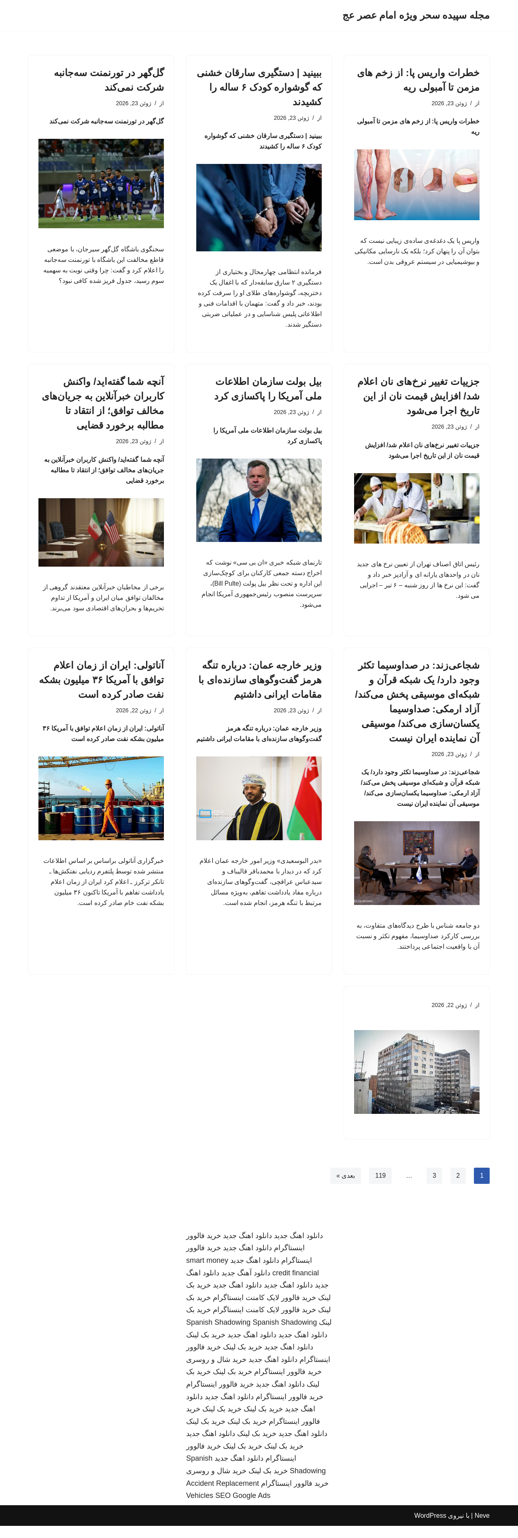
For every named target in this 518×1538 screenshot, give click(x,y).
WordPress (430, 1527)
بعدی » (344, 1187)
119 (380, 1187)
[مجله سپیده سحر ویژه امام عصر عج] (416, 15)
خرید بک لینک (205, 1347)
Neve (482, 1527)
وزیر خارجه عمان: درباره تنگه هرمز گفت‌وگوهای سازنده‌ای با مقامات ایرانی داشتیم (260, 687)
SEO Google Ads (242, 1508)
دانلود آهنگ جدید (245, 1285)
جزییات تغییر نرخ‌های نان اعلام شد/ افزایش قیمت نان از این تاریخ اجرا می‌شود (418, 400)
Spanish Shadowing (218, 1334)
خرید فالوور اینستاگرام (288, 1384)
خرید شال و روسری (216, 1372)
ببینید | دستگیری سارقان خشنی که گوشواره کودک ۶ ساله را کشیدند (259, 87)
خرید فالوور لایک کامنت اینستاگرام (264, 1310)
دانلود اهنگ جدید (298, 1248)
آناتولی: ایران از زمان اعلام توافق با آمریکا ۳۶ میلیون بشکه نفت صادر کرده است (101, 687)
